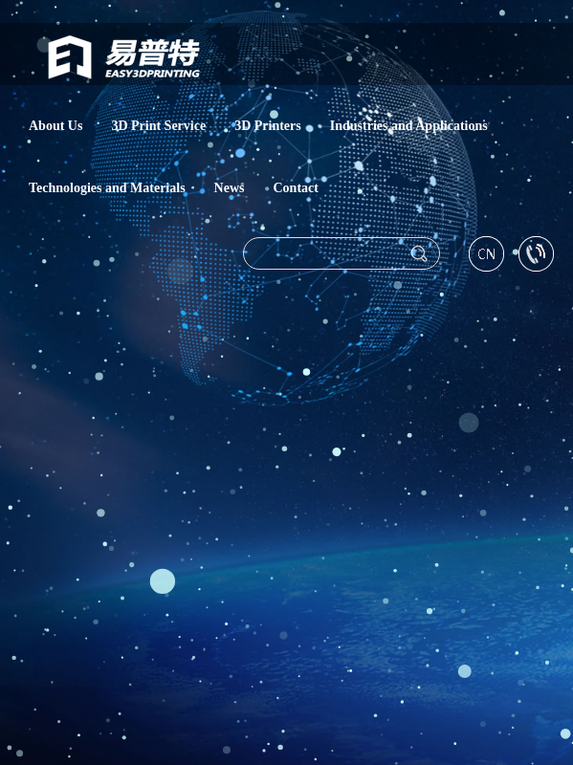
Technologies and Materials (107, 186)
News (229, 186)
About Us (55, 124)
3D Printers (267, 124)
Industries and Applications (409, 124)
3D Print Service (158, 124)
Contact (296, 186)
